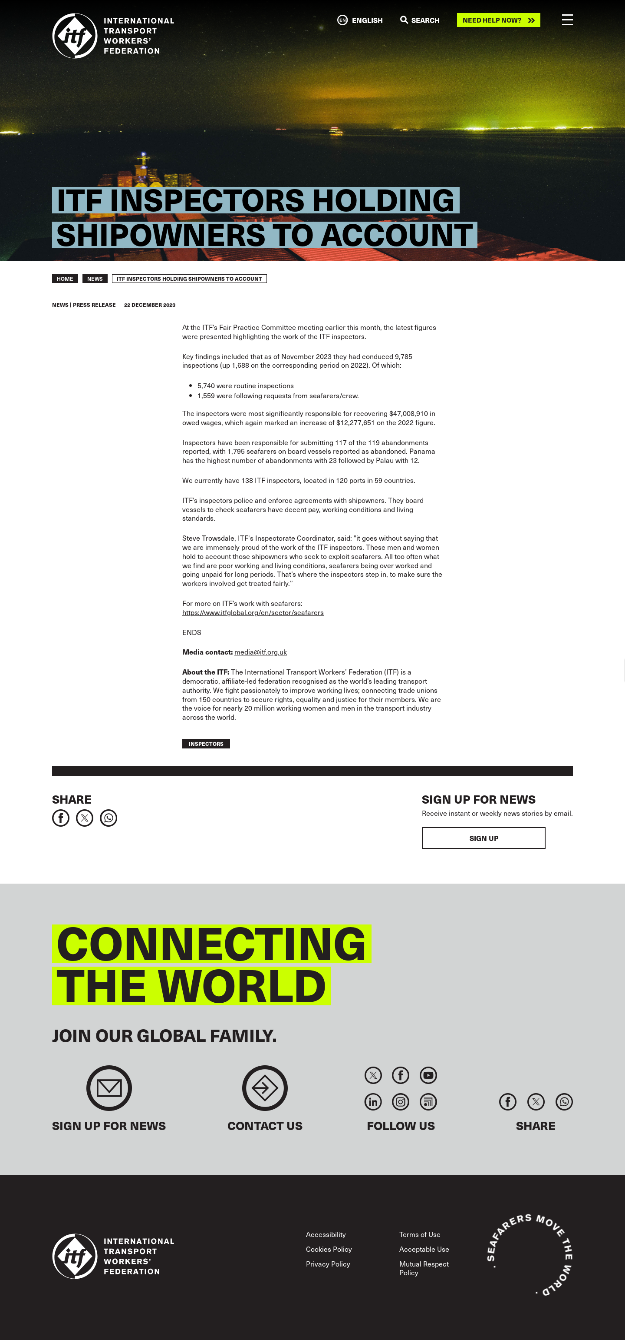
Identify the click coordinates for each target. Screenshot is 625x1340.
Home (65, 278)
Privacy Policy (328, 1263)
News (95, 278)
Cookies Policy (329, 1249)
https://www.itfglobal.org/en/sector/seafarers (253, 612)
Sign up (484, 838)
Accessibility (326, 1234)
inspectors (206, 744)
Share (72, 799)
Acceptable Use (424, 1249)
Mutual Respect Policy (424, 1267)
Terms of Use (420, 1234)
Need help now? (492, 20)
